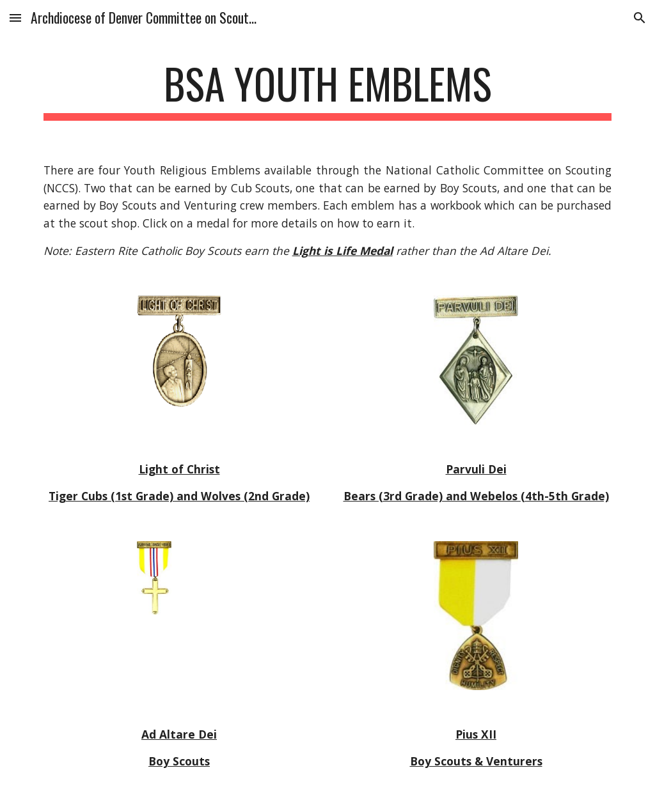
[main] (327, 90)
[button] (15, 17)
